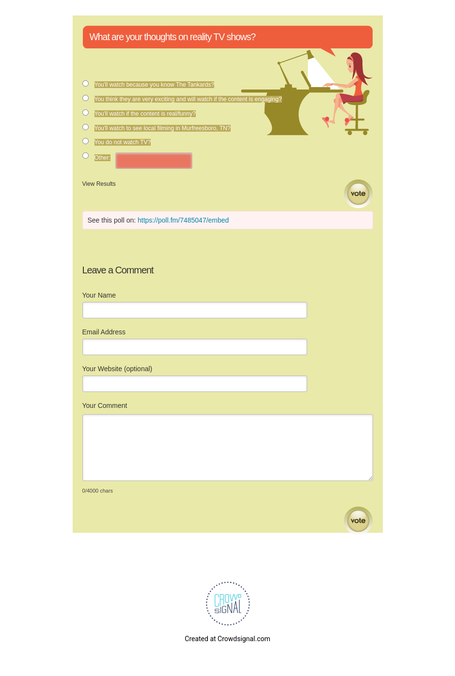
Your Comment (104, 405)
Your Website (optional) (117, 369)
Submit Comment (358, 521)
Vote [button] (358, 194)
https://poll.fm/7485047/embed (183, 220)
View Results (99, 183)
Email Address (104, 332)
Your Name (99, 295)
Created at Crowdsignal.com (227, 639)
